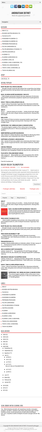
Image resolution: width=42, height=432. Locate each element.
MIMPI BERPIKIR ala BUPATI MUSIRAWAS (12, 133)
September (8, 350)
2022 (4, 341)
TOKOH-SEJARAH (7, 70)
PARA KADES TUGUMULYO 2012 (10, 218)
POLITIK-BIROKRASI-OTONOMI (10, 49)
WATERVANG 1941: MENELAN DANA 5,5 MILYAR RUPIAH (17, 125)
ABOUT (4, 30)
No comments (25, 167)
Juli (5, 355)
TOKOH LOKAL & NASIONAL (10, 67)
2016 (4, 388)
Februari (7, 380)
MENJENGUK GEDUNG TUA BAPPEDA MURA (13, 257)
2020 (4, 346)
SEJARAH (5, 54)
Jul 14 (7, 369)
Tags (12, 197)
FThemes (15, 428)
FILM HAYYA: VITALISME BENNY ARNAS (12, 153)
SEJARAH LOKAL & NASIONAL (11, 62)
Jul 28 (7, 357)
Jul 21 (7, 359)
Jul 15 (7, 364)
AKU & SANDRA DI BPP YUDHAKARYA (11, 249)
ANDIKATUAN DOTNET (21, 13)
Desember (7, 348)
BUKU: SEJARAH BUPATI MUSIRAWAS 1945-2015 (15, 94)
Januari (7, 382)
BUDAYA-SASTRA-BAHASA (10, 33)
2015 (4, 390)
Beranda (22, 189)
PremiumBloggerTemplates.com (14, 429)
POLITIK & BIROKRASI (8, 46)
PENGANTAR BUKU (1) (7, 241)
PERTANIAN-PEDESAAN (8, 44)
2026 (4, 334)
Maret (6, 377)
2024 (4, 339)
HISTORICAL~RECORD (9, 167)
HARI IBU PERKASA (6, 147)
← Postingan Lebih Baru (8, 189)
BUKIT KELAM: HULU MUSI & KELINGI (11, 86)
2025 (4, 337)
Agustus (7, 353)
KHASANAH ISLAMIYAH (9, 38)
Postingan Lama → (35, 189)
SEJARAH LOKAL (7, 59)
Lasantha (31, 428)
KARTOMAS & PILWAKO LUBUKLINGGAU (12, 139)
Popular (5, 197)
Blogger (36, 426)
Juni (6, 375)
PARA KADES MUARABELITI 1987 (10, 234)
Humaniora (5, 36)
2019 (4, 385)
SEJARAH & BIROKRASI (8, 57)
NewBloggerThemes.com (30, 429)
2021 (4, 344)
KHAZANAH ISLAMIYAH (9, 41)
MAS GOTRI (4, 117)
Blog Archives (21, 197)
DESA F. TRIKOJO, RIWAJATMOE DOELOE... (13, 102)
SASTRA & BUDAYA (7, 52)
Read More (37, 184)
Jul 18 (7, 362)
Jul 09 (7, 372)
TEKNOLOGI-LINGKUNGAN (9, 65)
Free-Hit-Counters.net (7, 161)
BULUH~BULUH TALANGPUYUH (12, 165)
